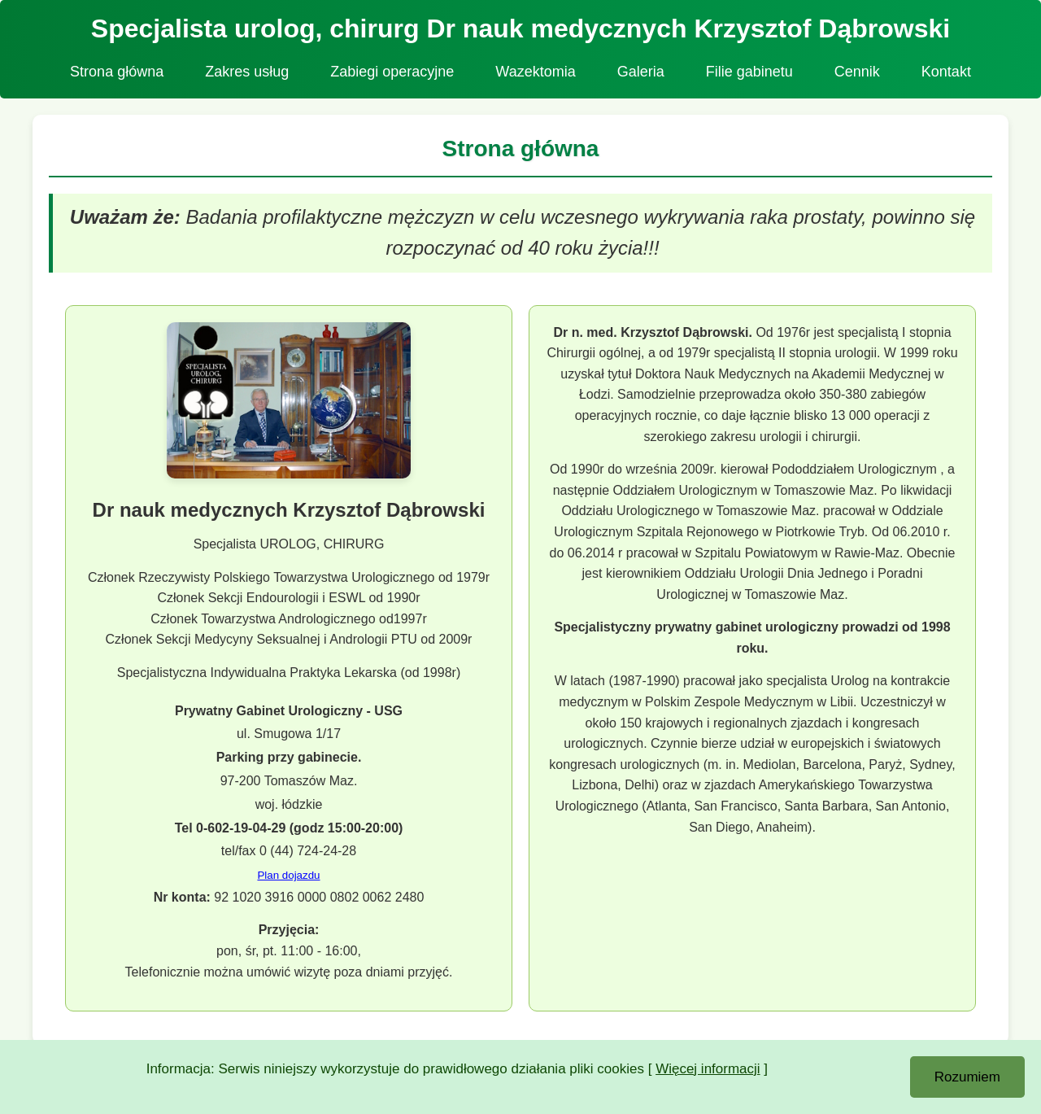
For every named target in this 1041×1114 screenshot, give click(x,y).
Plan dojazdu (288, 875)
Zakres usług (247, 71)
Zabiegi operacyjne (392, 71)
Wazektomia (535, 71)
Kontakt (946, 71)
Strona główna (116, 71)
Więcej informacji (708, 1069)
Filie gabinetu (749, 71)
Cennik (857, 71)
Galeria (640, 71)
